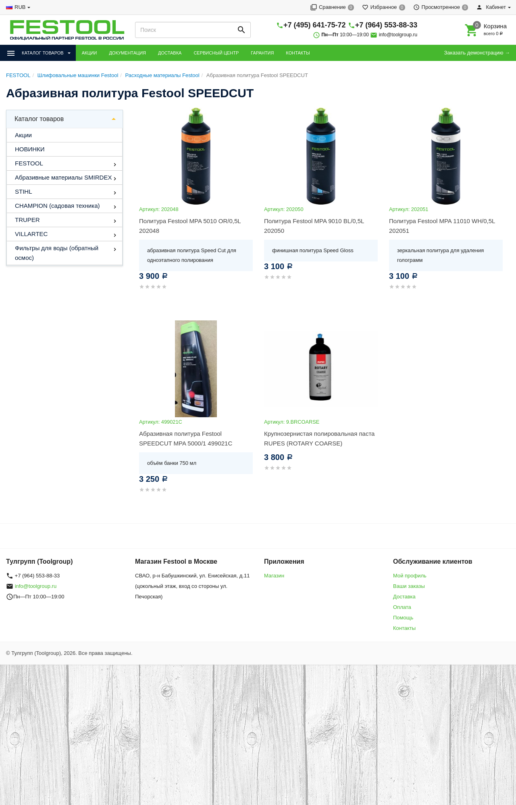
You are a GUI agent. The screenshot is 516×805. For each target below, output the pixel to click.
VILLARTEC (31, 233)
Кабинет (491, 7)
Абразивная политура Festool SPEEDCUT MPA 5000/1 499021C (185, 438)
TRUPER (27, 219)
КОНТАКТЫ (298, 52)
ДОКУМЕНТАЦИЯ (127, 52)
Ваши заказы (409, 586)
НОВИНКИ (30, 149)
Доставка (404, 597)
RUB (20, 7)
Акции (23, 135)
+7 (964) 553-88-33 (386, 25)
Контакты (404, 628)
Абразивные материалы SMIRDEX (63, 177)
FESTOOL (29, 163)
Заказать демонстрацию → (477, 53)
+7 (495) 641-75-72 (314, 25)
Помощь (403, 618)
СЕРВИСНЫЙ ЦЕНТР (216, 52)
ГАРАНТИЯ (262, 52)
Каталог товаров (39, 118)
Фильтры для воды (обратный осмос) (56, 253)
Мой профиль (410, 576)
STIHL (23, 191)
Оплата (402, 607)
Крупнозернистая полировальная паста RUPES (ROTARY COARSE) (319, 438)
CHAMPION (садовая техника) (57, 205)
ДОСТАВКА (169, 52)
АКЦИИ (89, 52)
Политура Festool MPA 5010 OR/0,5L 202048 (190, 225)
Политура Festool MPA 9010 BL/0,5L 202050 (314, 225)
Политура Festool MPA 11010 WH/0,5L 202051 (442, 225)
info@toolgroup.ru (398, 35)
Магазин (274, 576)
